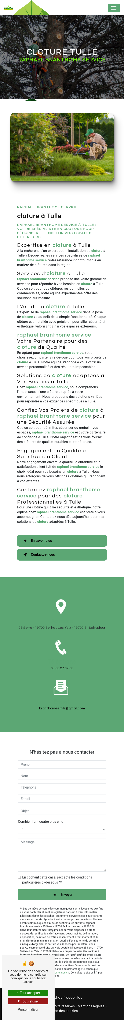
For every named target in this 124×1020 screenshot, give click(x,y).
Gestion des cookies (62, 1011)
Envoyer (67, 889)
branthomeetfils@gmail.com (62, 702)
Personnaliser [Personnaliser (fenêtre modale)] (28, 1009)
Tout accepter (28, 993)
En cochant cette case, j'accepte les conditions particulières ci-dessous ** (57, 873)
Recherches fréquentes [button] (62, 998)
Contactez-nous (38, 554)
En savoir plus (37, 540)
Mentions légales (91, 1006)
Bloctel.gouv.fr (60, 966)
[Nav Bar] (114, 8)
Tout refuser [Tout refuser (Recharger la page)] (28, 1001)
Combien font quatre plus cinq (40, 816)
